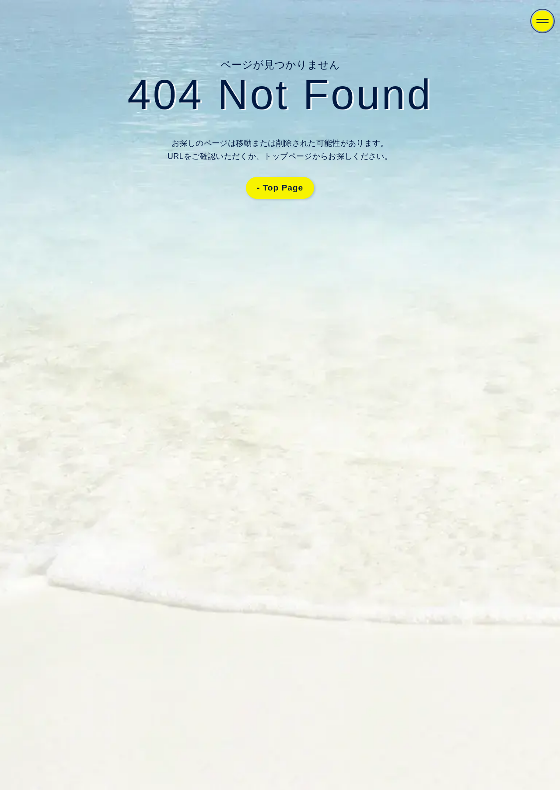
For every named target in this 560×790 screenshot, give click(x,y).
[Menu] (542, 21)
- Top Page (280, 187)
